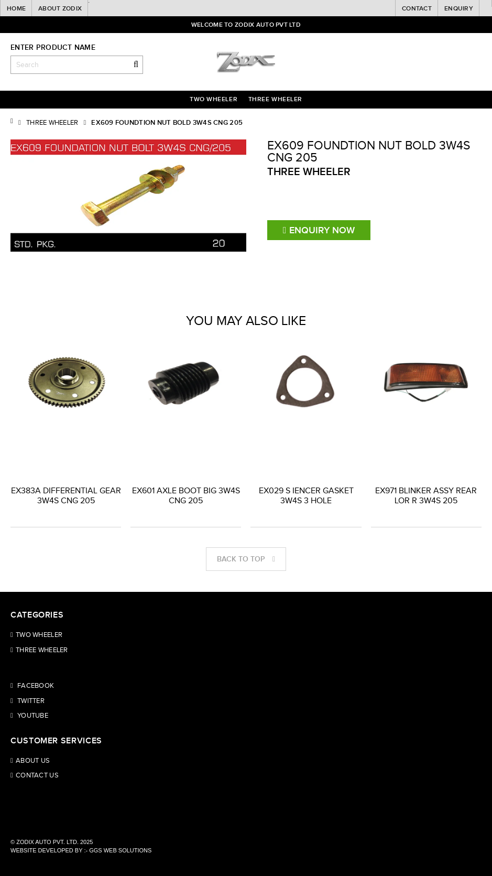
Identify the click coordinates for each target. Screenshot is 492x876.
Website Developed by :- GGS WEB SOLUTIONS (80, 850)
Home (16, 9)
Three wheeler (275, 99)
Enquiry (458, 9)
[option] (65, 415)
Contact (417, 9)
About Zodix (60, 9)
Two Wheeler (213, 99)
